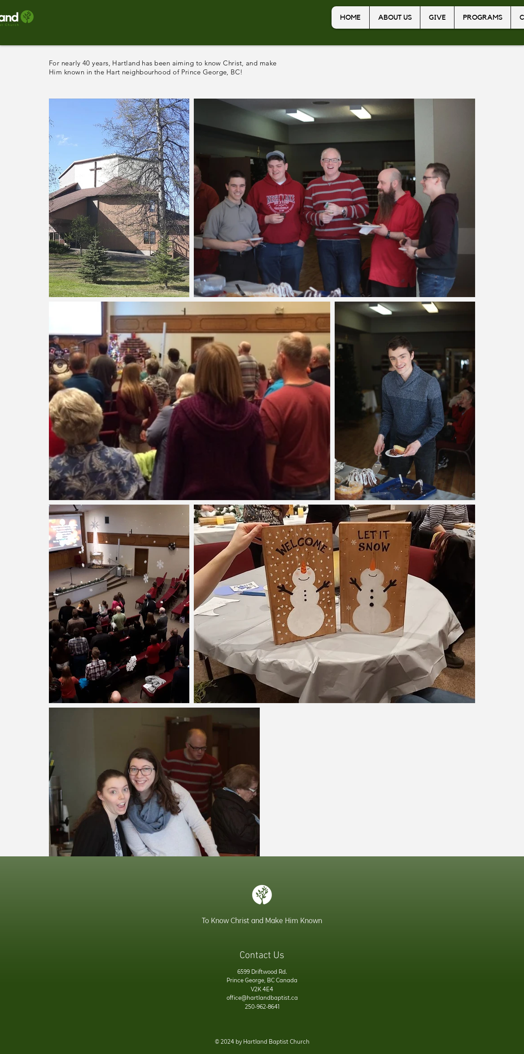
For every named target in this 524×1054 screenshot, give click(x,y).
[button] (394, 17)
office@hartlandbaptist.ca (262, 998)
